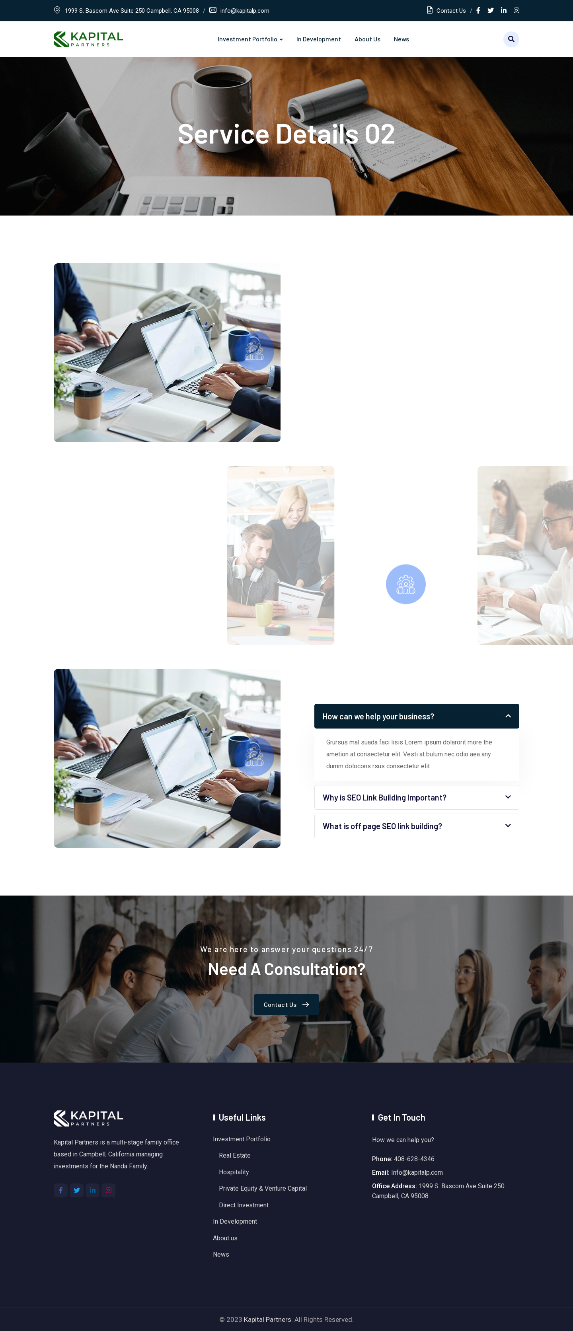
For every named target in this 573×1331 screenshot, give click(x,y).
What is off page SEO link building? (382, 826)
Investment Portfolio (247, 39)
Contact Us (446, 10)
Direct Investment (244, 1205)
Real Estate (235, 1155)
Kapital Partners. (268, 1319)
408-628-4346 (414, 1159)
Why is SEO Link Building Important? (384, 797)
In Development (318, 39)
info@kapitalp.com (244, 10)
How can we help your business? (378, 716)
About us (367, 39)
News (401, 39)
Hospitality (234, 1172)
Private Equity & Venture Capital (263, 1188)
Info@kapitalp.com (417, 1172)
